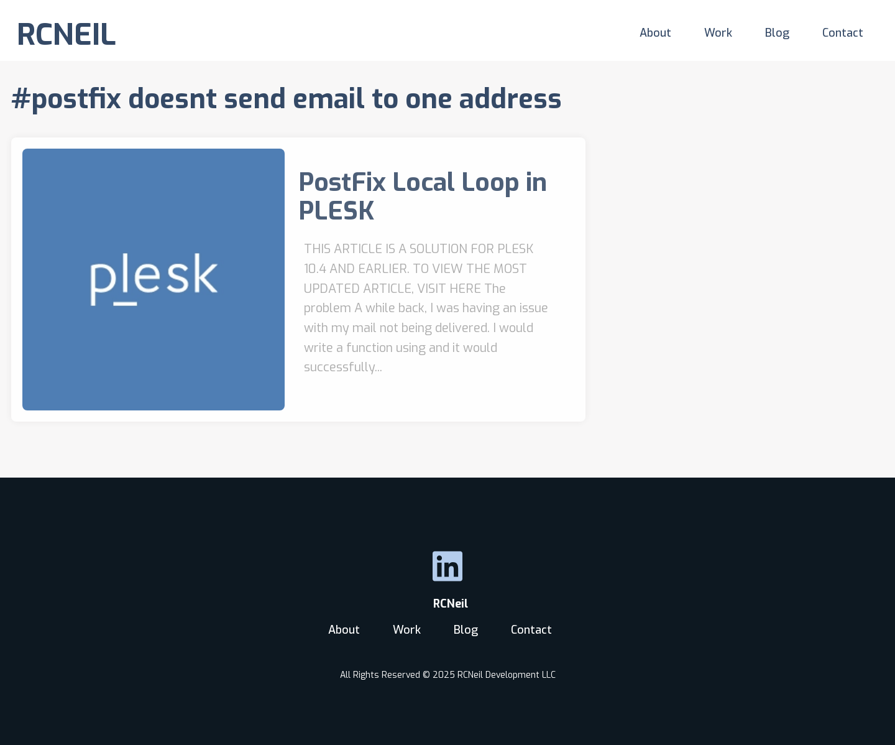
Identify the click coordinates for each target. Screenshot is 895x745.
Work (718, 32)
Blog (777, 32)
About (655, 32)
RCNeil (447, 603)
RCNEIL (66, 35)
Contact (842, 32)
